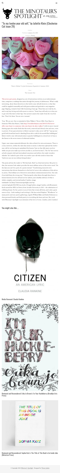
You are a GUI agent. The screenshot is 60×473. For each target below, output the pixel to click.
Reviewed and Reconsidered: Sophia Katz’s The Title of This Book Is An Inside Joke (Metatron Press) (30, 454)
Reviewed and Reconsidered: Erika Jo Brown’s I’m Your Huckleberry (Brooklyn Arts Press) (29, 394)
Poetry (33, 35)
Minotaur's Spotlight (27, 468)
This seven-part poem (9, 99)
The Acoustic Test (30, 93)
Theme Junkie (45, 468)
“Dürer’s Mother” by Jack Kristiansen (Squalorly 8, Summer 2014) (30, 86)
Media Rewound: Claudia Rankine (13, 299)
